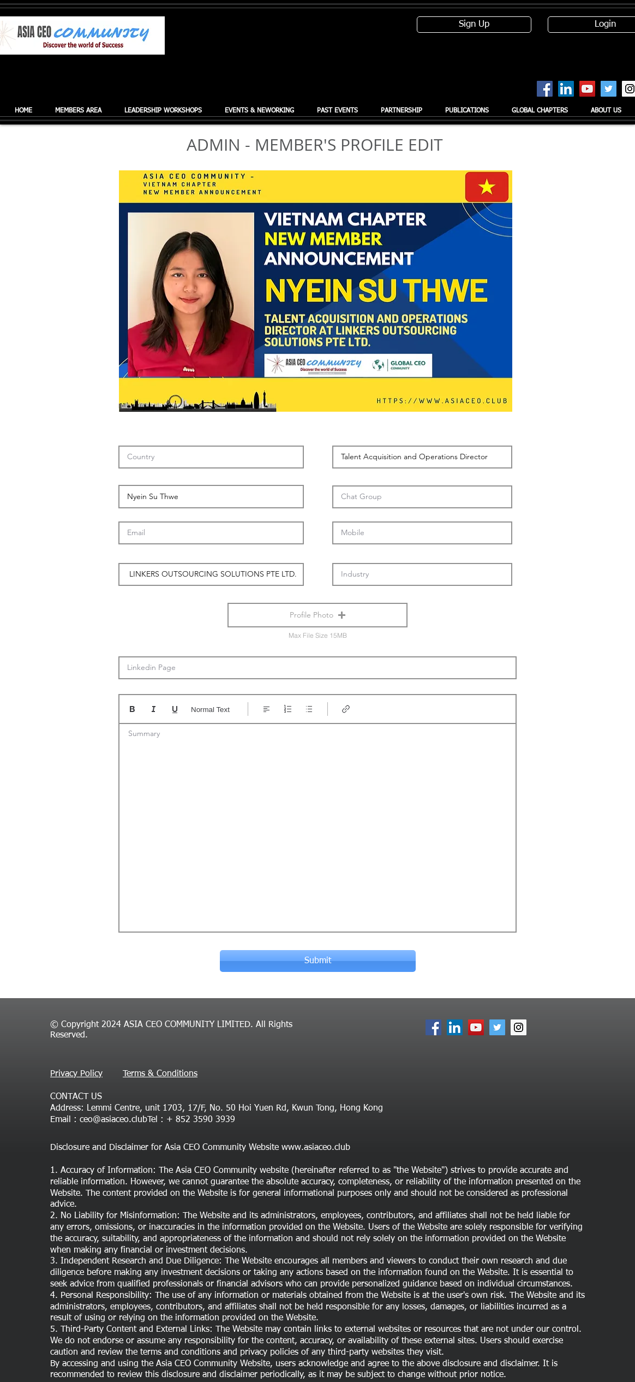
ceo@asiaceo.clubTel (119, 1120)
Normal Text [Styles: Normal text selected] (210, 709)
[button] (317, 615)
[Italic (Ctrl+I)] (153, 709)
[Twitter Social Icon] (608, 89)
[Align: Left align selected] (266, 709)
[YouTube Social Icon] (587, 89)
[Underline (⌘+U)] (175, 709)
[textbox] (317, 824)
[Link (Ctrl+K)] (346, 709)
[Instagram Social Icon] (518, 1027)
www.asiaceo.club (315, 1147)
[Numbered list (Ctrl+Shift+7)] (288, 709)
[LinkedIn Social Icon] (566, 89)
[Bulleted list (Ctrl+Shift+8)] (309, 709)
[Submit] (318, 961)
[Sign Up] (474, 24)
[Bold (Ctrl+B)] (132, 709)
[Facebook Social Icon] (545, 89)
